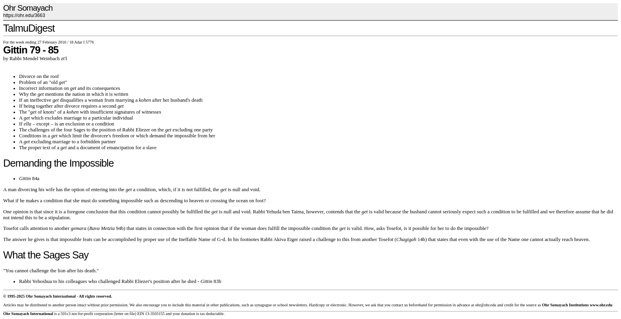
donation (188, 313)
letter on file (125, 313)
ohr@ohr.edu (485, 305)
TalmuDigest (29, 28)
